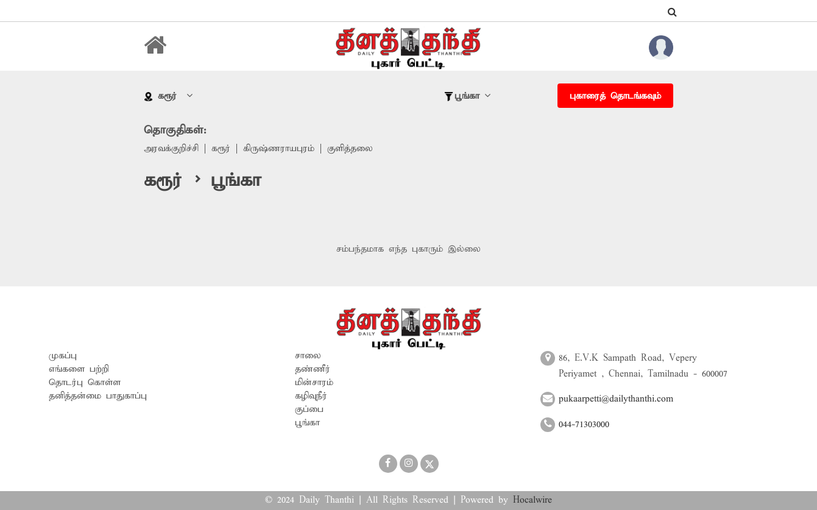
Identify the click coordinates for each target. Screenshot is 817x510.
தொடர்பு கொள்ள (85, 383)
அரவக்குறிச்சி (171, 149)
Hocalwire (532, 500)
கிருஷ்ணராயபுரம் (278, 149)
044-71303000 (584, 424)
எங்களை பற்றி (79, 369)
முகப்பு (63, 356)
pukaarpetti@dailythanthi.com (616, 399)
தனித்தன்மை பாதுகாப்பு (98, 396)
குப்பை (309, 409)
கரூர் (220, 149)
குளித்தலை (350, 149)
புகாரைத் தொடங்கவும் (615, 96)
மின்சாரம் (314, 383)
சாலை (308, 356)
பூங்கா (307, 423)
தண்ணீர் (312, 369)
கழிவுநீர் (311, 396)
